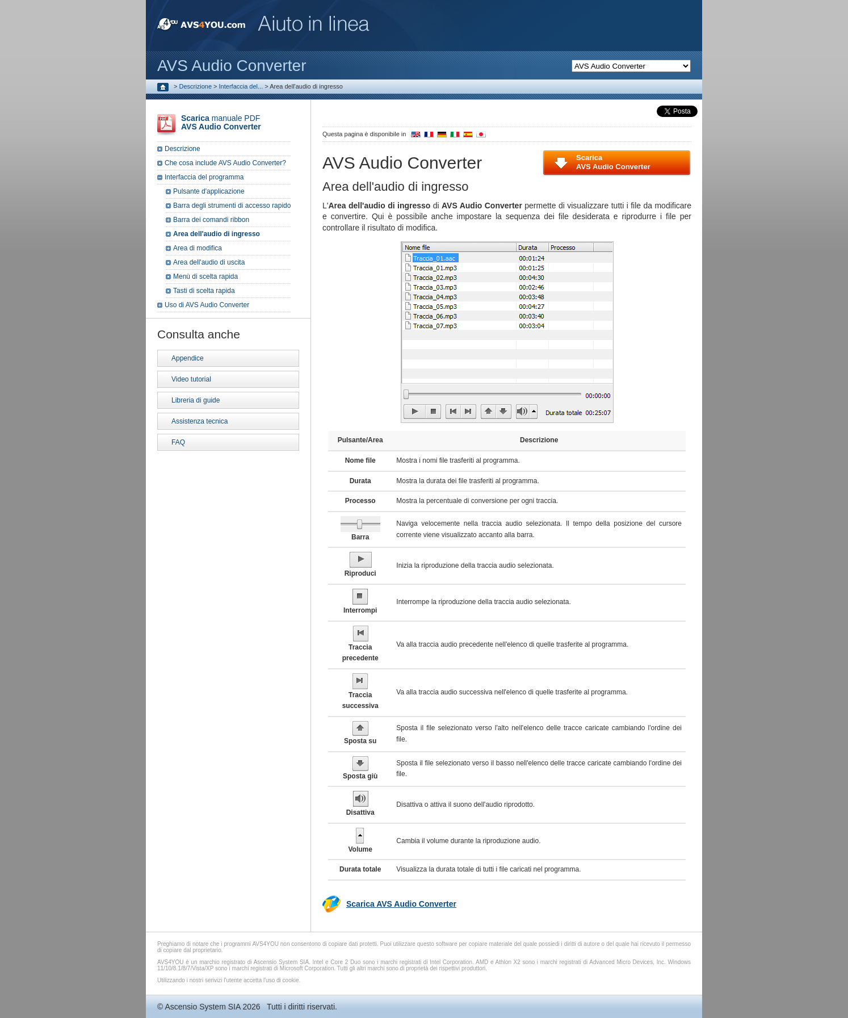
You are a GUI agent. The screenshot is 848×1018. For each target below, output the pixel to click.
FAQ (178, 442)
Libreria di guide (195, 400)
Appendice (187, 358)
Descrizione (195, 86)
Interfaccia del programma (204, 177)
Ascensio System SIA (202, 1006)
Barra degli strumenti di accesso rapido (232, 206)
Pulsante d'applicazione (209, 191)
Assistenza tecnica (199, 421)
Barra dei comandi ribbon (211, 220)
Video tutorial (191, 379)
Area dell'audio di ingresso (216, 234)
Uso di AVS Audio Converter (207, 305)
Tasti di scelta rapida (204, 291)
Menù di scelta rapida (205, 276)
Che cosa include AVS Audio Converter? (225, 163)
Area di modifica (197, 248)
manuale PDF (221, 122)
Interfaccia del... (241, 86)
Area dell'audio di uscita (209, 262)
